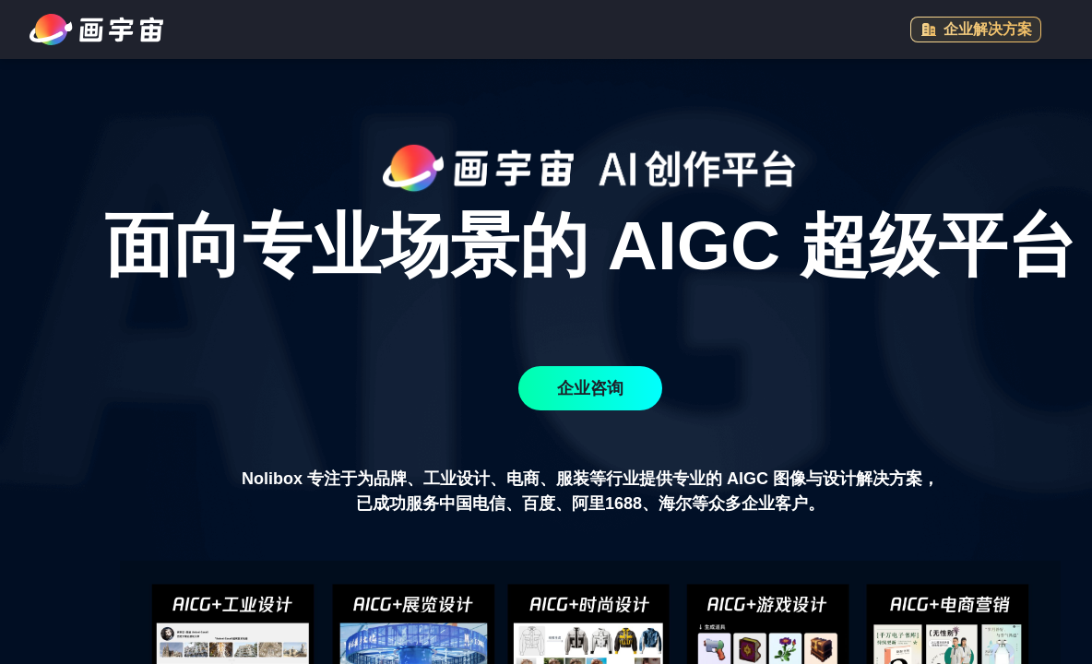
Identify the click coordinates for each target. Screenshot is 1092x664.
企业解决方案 (976, 29)
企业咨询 (590, 388)
